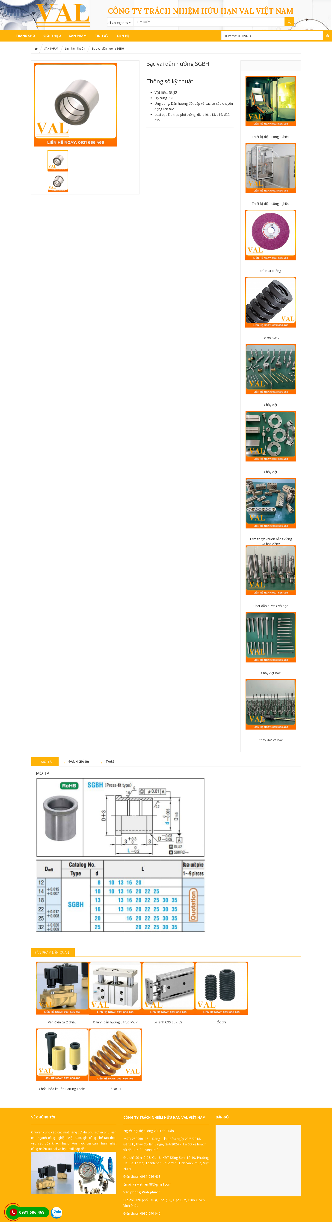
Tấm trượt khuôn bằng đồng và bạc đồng (270, 541)
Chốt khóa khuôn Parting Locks (62, 1089)
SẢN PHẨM (77, 35)
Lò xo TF (115, 1089)
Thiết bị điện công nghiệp (271, 136)
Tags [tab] (110, 761)
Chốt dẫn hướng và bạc (270, 606)
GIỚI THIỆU (52, 35)
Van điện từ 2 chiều (62, 1022)
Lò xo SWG (270, 338)
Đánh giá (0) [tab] (78, 761)
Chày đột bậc (271, 673)
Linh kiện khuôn (75, 49)
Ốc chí (221, 1022)
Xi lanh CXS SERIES (168, 1022)
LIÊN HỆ (123, 35)
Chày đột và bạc (271, 740)
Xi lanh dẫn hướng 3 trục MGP (115, 1022)
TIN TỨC (102, 35)
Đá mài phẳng (270, 270)
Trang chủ (25, 35)
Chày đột (270, 404)
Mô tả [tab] (46, 762)
